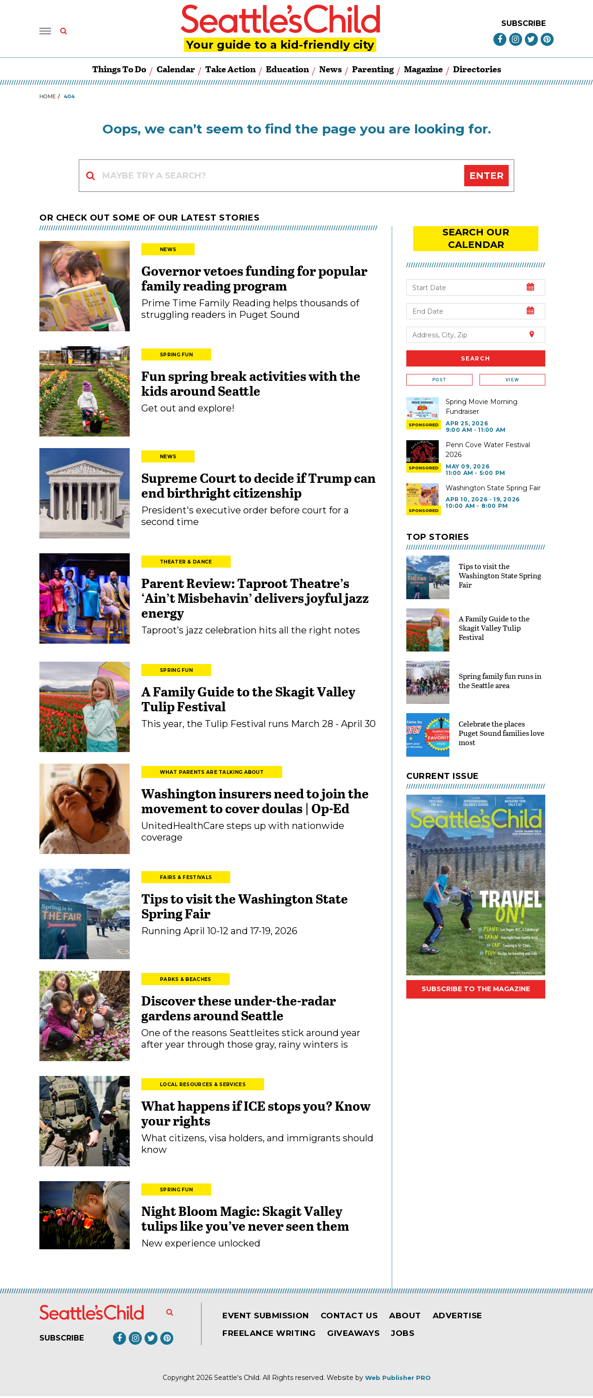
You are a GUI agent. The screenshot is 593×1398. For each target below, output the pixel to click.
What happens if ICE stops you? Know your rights (256, 1115)
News (330, 70)
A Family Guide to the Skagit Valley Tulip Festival (248, 700)
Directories (477, 70)
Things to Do (119, 70)
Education (287, 70)
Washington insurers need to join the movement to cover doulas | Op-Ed (255, 802)
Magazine (423, 70)
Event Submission (268, 1317)
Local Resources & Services (203, 1086)
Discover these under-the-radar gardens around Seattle (238, 1009)
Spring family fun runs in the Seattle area (500, 668)
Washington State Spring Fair (493, 476)
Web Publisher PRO (398, 1379)
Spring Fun (176, 357)
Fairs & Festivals (186, 879)
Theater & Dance (186, 564)
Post (439, 368)
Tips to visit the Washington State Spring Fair (244, 907)
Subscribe (523, 23)
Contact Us (355, 1317)
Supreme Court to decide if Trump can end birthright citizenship (258, 487)
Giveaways (359, 1335)
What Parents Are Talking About (212, 774)
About (414, 1317)
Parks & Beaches (185, 981)
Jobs (410, 1335)
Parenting (373, 70)
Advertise (468, 1317)
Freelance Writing (271, 1335)
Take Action (230, 70)
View (512, 368)
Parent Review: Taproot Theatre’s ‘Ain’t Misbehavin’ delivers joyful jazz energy (255, 600)
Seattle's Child (236, 1379)
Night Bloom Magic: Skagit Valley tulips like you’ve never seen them (245, 1220)
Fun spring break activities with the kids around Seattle (250, 385)
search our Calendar (475, 233)
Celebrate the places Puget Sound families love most (501, 720)
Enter (486, 177)
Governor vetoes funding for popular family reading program (254, 280)
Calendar (176, 70)
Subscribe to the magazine (476, 977)
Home (47, 98)
